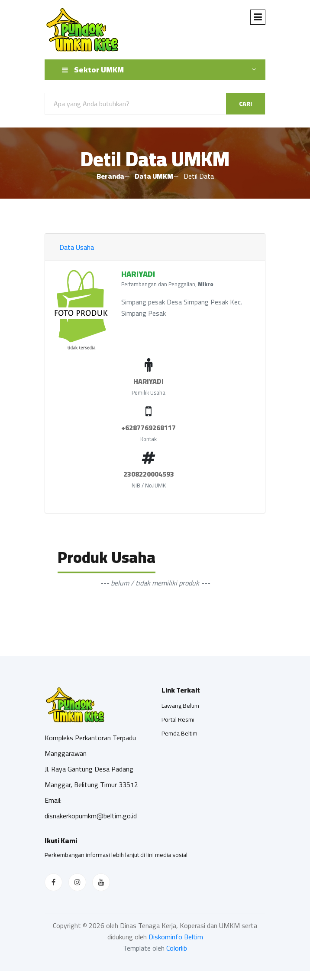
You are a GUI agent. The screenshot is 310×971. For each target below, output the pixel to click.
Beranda (110, 176)
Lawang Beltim (180, 705)
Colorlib (176, 948)
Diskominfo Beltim (176, 936)
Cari (245, 103)
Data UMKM (154, 176)
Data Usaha (76, 247)
